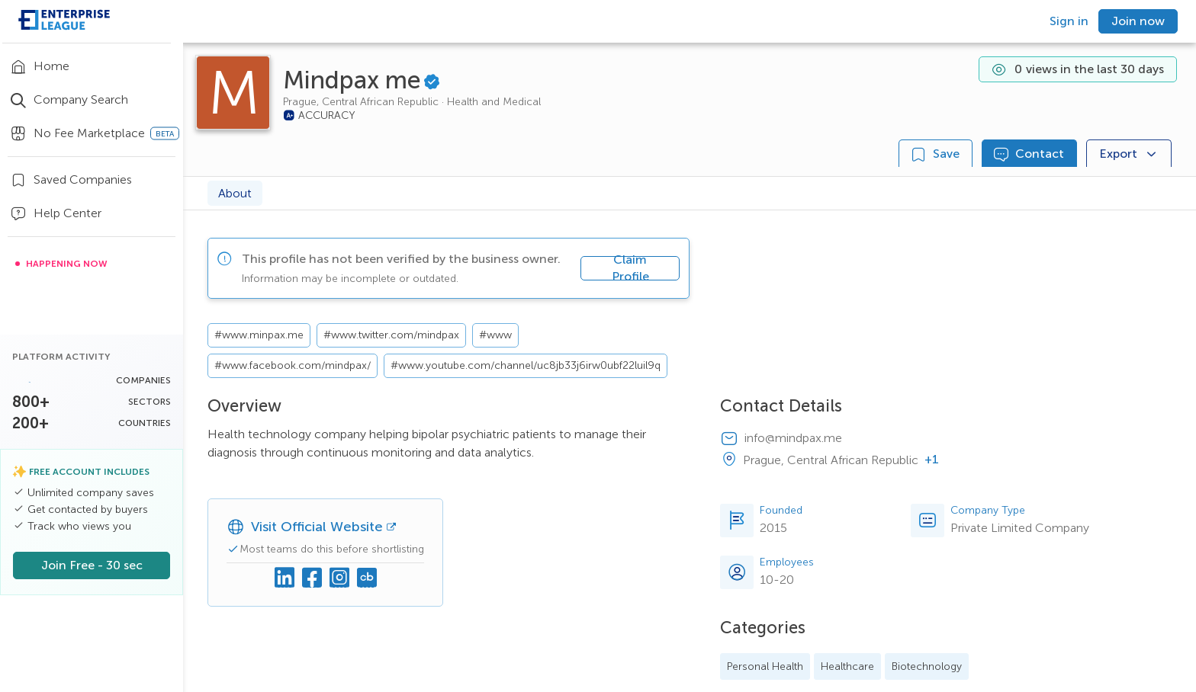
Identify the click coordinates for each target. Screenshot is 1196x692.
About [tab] (235, 193)
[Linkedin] (284, 578)
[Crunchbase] (367, 578)
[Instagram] (339, 578)
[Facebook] (312, 578)
